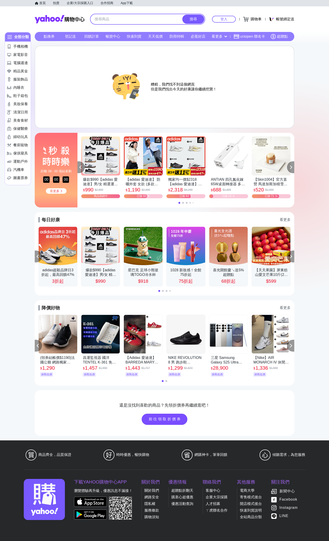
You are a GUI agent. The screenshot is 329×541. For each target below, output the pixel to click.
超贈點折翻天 (182, 490)
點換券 (49, 36)
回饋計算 (91, 36)
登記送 (70, 36)
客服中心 (213, 490)
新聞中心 (287, 491)
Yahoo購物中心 (60, 19)
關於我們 (151, 490)
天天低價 (155, 36)
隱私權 (149, 504)
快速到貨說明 (251, 510)
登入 (223, 19)
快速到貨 (134, 36)
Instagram (288, 508)
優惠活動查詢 (182, 504)
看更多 (219, 36)
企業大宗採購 (217, 497)
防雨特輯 (177, 36)
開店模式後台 (251, 504)
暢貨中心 (113, 36)
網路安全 (151, 497)
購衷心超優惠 (182, 497)
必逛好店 (198, 36)
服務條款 (151, 510)
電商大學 (247, 490)
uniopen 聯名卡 (249, 36)
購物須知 (151, 517)
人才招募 (213, 504)
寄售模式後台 (251, 497)
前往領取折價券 (165, 419)
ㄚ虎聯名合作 (217, 510)
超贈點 (279, 36)
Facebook (288, 499)
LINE (284, 516)
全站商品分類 (251, 517)
